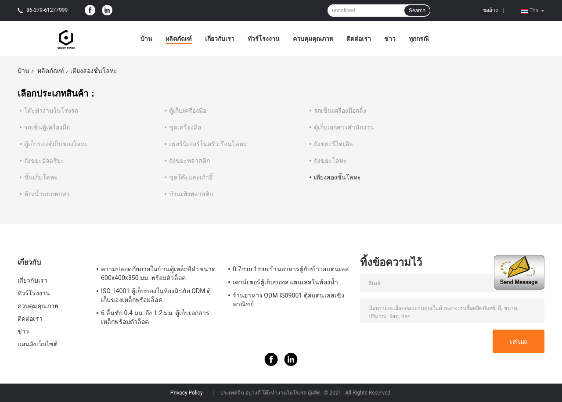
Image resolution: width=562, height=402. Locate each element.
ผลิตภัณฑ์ (179, 38)
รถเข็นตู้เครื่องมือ (47, 127)
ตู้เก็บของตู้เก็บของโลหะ (56, 143)
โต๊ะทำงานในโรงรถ (51, 110)
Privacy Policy (186, 393)
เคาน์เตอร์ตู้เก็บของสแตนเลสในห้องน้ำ (285, 282)
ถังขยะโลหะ (330, 160)
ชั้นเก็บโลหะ (41, 177)
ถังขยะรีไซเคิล (333, 143)
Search (417, 10)
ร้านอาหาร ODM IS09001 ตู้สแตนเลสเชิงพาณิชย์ (288, 300)
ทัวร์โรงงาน (264, 38)
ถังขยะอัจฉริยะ (44, 160)
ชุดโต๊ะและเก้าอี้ (191, 177)
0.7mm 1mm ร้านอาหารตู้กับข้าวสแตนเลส (291, 269)
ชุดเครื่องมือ (185, 127)
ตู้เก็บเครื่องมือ (187, 110)
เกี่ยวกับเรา (219, 38)
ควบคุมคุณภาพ (313, 38)
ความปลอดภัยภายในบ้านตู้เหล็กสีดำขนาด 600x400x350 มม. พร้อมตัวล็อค (158, 273)
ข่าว (390, 38)
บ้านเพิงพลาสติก (191, 193)
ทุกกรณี (419, 38)
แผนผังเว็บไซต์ (38, 344)
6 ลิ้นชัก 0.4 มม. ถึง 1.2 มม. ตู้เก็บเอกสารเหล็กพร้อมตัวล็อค (155, 317)
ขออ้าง (490, 10)
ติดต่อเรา (358, 38)
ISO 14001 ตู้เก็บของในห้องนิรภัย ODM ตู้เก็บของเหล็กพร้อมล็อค (156, 295)
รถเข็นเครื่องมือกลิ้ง (340, 110)
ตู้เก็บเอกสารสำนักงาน (344, 127)
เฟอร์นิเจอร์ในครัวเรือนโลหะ (208, 143)
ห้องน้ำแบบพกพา (46, 193)
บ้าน (146, 38)
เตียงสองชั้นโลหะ (337, 177)
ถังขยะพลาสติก (189, 160)
